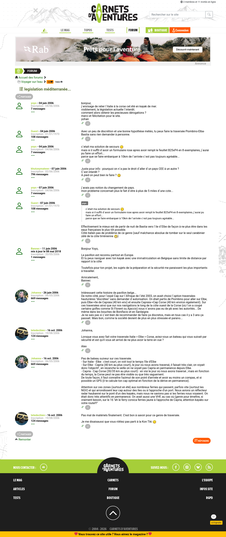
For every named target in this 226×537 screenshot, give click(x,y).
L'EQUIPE (207, 480)
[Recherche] (177, 14)
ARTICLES (19, 489)
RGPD (209, 498)
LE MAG (65, 30)
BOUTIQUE (160, 30)
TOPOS (88, 30)
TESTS (110, 30)
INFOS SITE (206, 489)
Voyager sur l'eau (32, 81)
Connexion (182, 30)
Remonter (25, 439)
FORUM (133, 30)
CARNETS (113, 480)
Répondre (202, 440)
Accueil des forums (31, 77)
